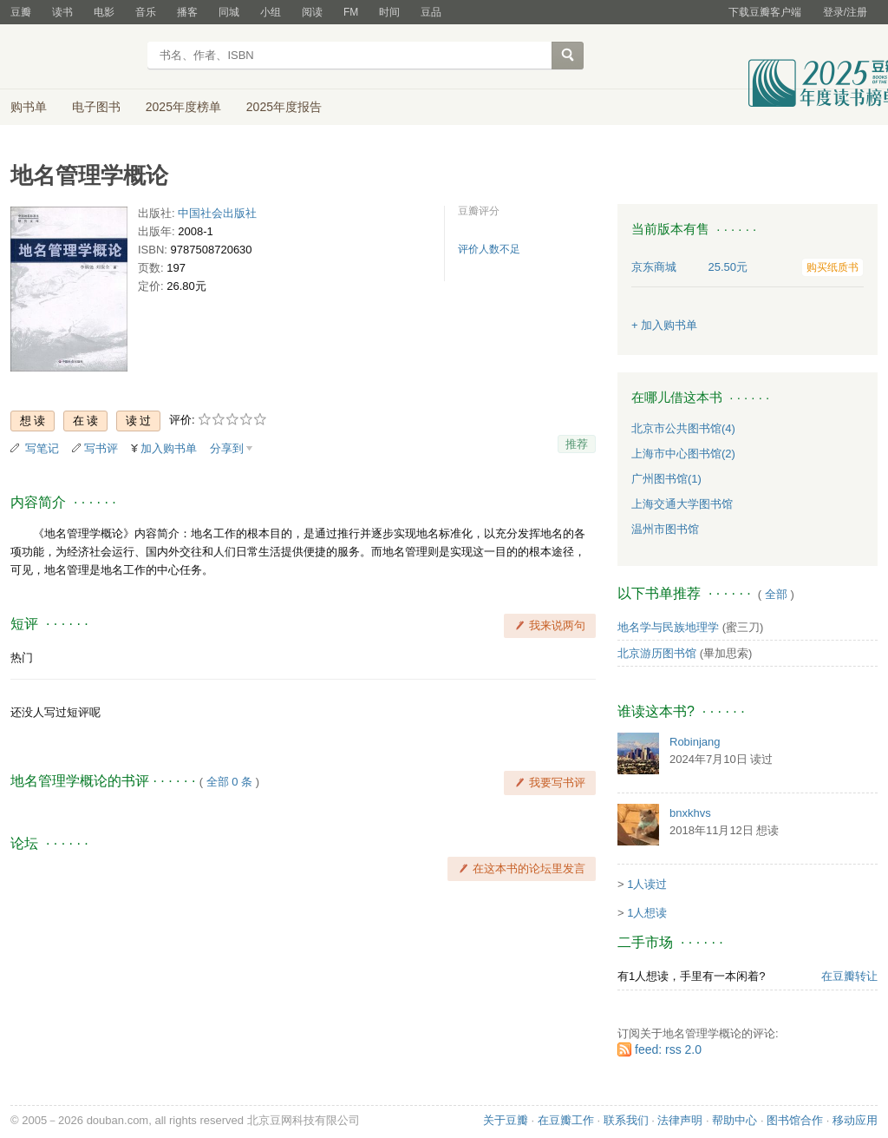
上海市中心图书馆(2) (683, 453)
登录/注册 (845, 12)
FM (350, 12)
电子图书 (96, 107)
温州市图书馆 (665, 529)
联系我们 (626, 1120)
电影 (104, 12)
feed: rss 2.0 (668, 1049)
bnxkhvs (690, 812)
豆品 (431, 12)
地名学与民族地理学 (668, 627)
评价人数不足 (489, 249)
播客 (187, 12)
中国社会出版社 (217, 213)
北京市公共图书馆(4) (683, 428)
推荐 (576, 444)
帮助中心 (734, 1120)
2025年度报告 (284, 107)
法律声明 (679, 1120)
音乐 (145, 12)
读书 (62, 12)
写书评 (101, 448)
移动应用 (855, 1120)
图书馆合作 (795, 1120)
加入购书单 (168, 448)
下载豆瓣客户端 (764, 12)
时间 (389, 12)
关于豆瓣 (505, 1120)
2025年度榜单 (183, 107)
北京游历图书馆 (656, 653)
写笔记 (42, 448)
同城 (229, 12)
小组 (270, 12)
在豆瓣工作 (566, 1120)
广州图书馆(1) (666, 478)
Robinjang (695, 741)
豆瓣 (20, 12)
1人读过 (647, 884)
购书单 (28, 107)
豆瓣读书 (73, 57)
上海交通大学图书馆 (682, 503)
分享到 (227, 448)
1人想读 (647, 912)
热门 (21, 657)
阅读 (312, 12)
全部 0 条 (229, 781)
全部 (776, 594)
